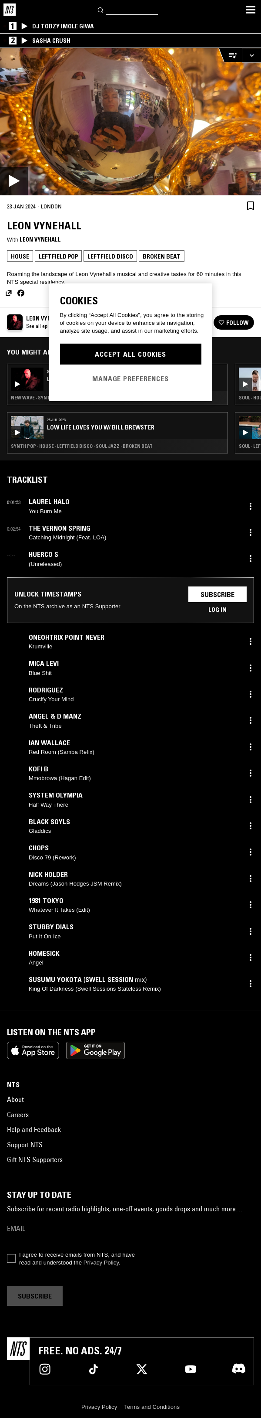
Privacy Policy (101, 1262)
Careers (18, 1114)
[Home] (9, 9)
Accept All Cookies (130, 354)
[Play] (130, 121)
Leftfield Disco (110, 256)
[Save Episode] (250, 206)
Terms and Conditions (152, 1407)
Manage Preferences (130, 378)
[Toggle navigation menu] (251, 10)
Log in (217, 610)
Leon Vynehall (40, 239)
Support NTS (25, 1144)
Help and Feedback (34, 1129)
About (15, 1099)
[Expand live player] (251, 55)
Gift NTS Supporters (35, 1159)
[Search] (101, 9)
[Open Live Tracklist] (230, 55)
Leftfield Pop (58, 256)
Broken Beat (162, 256)
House (20, 256)
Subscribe (217, 594)
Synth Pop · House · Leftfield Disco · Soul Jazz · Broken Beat (82, 446)
